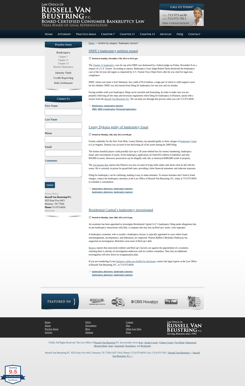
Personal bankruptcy (126, 109)
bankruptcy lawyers (113, 106)
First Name (51, 105)
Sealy (110, 346)
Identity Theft (63, 72)
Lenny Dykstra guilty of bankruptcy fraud (118, 127)
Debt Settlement (63, 83)
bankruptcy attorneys (102, 189)
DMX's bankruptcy (106, 109)
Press (128, 332)
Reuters (92, 248)
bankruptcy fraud (188, 141)
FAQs (88, 322)
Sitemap (89, 332)
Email (48, 146)
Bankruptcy (97, 106)
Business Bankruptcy (63, 67)
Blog (87, 329)
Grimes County (166, 342)
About (48, 325)
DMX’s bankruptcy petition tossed (113, 51)
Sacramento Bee (100, 165)
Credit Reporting (63, 77)
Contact (129, 322)
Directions (50, 210)
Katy (141, 342)
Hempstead (190, 342)
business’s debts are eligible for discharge (136, 261)
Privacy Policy (52, 193)
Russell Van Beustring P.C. (117, 99)
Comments (51, 160)
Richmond (145, 346)
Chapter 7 (63, 56)
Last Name (51, 119)
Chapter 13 (63, 63)
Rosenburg (130, 346)
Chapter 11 (63, 60)
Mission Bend (100, 346)
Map (128, 325)
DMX (94, 109)
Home (92, 43)
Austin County (151, 342)
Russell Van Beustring (105, 342)
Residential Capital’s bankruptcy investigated (121, 210)
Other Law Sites (133, 329)
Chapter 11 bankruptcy (104, 65)
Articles (48, 332)
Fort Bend (179, 342)
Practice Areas (51, 329)
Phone (48, 133)
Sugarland (119, 346)
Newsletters (91, 325)
